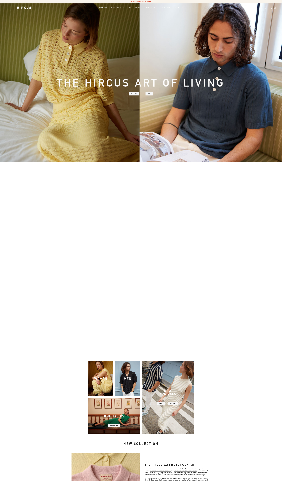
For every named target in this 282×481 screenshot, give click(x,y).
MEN (161, 404)
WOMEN (173, 404)
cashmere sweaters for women (185, 471)
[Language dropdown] (278, 8)
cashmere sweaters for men (160, 471)
